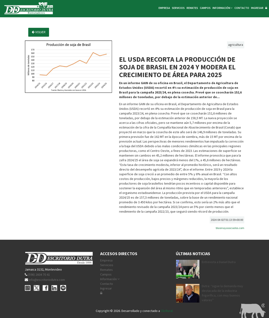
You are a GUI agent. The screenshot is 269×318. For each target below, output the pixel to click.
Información (110, 279)
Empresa (106, 260)
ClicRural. (167, 311)
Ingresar (106, 288)
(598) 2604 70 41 (39, 274)
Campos (106, 274)
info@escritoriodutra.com (47, 280)
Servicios (106, 265)
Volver (39, 32)
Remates (106, 270)
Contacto (106, 284)
